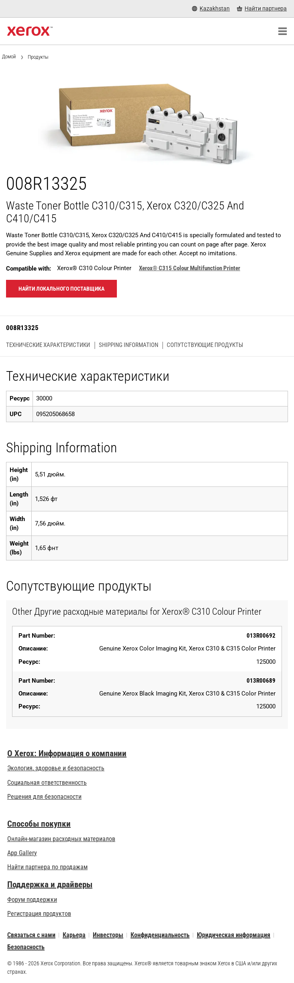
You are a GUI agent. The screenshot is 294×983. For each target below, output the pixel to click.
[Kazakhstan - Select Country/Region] (211, 8)
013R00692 (261, 635)
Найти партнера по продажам (47, 867)
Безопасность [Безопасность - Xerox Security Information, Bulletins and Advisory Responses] (26, 947)
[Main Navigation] (282, 31)
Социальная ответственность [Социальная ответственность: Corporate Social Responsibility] (47, 782)
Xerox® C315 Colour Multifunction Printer (189, 268)
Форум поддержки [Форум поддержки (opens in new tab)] (32, 899)
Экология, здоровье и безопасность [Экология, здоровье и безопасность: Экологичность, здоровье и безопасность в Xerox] (55, 768)
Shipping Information (128, 345)
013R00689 (261, 680)
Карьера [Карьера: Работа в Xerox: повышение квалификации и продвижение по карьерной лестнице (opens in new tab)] (74, 935)
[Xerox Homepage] (30, 31)
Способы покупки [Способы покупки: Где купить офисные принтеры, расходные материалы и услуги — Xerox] (39, 824)
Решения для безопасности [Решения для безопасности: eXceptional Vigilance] (44, 796)
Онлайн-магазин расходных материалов (61, 839)
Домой (9, 56)
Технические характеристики (48, 345)
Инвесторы (108, 935)
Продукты (38, 57)
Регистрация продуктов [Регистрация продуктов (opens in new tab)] (39, 913)
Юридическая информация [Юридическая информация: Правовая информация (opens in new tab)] (233, 935)
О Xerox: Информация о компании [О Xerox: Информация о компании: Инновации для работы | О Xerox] (67, 753)
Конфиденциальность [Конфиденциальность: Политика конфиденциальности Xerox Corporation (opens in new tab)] (160, 935)
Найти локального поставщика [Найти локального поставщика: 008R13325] (61, 288)
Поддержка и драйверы (49, 884)
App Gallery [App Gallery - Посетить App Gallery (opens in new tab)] (22, 853)
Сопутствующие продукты (205, 345)
